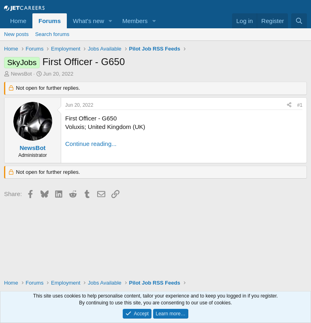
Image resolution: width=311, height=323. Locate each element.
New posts (16, 34)
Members (135, 20)
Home (18, 20)
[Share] (289, 105)
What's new (88, 20)
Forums (49, 20)
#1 (299, 105)
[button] (110, 20)
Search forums (52, 34)
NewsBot (21, 74)
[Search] (299, 20)
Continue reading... (91, 143)
